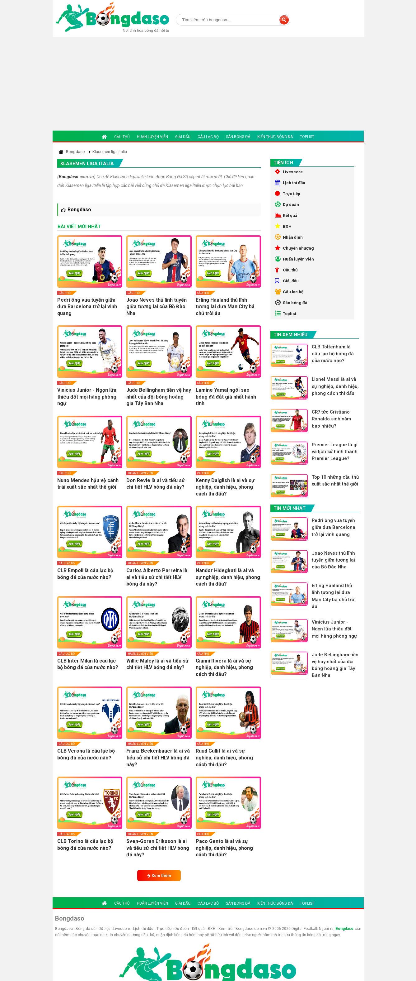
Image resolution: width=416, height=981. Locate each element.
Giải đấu (182, 137)
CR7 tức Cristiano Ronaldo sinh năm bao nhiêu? (332, 437)
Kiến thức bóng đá (275, 137)
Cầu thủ (122, 137)
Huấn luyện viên (152, 137)
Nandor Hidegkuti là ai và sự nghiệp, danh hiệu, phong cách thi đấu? (228, 577)
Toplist (307, 137)
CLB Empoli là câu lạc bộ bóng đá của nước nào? (85, 573)
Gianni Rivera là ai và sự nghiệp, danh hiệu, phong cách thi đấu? (224, 667)
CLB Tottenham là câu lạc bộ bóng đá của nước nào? (334, 367)
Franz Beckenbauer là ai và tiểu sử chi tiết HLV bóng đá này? (158, 757)
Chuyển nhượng (295, 255)
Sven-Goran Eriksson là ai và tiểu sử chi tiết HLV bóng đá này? (157, 848)
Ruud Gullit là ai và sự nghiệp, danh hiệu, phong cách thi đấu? (224, 757)
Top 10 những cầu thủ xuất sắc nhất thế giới (335, 503)
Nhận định (289, 243)
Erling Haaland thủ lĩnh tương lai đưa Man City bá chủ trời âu (225, 306)
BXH (283, 231)
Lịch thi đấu (290, 184)
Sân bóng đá (238, 137)
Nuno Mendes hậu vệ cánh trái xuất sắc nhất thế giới (88, 483)
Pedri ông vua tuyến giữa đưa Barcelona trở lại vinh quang (87, 306)
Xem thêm (159, 875)
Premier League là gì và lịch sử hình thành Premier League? (336, 470)
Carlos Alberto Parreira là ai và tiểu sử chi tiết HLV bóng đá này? (156, 577)
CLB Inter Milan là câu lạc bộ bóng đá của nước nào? (87, 664)
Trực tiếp (288, 196)
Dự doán (287, 207)
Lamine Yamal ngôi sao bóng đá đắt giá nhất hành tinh (226, 396)
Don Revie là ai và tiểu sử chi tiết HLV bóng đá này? (155, 483)
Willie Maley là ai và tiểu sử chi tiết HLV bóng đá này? (157, 664)
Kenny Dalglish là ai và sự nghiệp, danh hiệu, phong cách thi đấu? (225, 487)
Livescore (289, 172)
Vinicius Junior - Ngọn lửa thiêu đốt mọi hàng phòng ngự (86, 396)
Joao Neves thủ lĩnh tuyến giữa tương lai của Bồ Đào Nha (156, 306)
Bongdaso (68, 176)
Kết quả (286, 219)
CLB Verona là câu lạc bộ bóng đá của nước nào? (86, 754)
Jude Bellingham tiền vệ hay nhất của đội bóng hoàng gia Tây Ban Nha (158, 396)
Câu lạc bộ (208, 137)
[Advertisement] (208, 83)
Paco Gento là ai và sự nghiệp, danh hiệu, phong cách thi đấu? (224, 848)
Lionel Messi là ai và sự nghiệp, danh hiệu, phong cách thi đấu (335, 403)
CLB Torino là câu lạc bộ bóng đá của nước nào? (85, 844)
